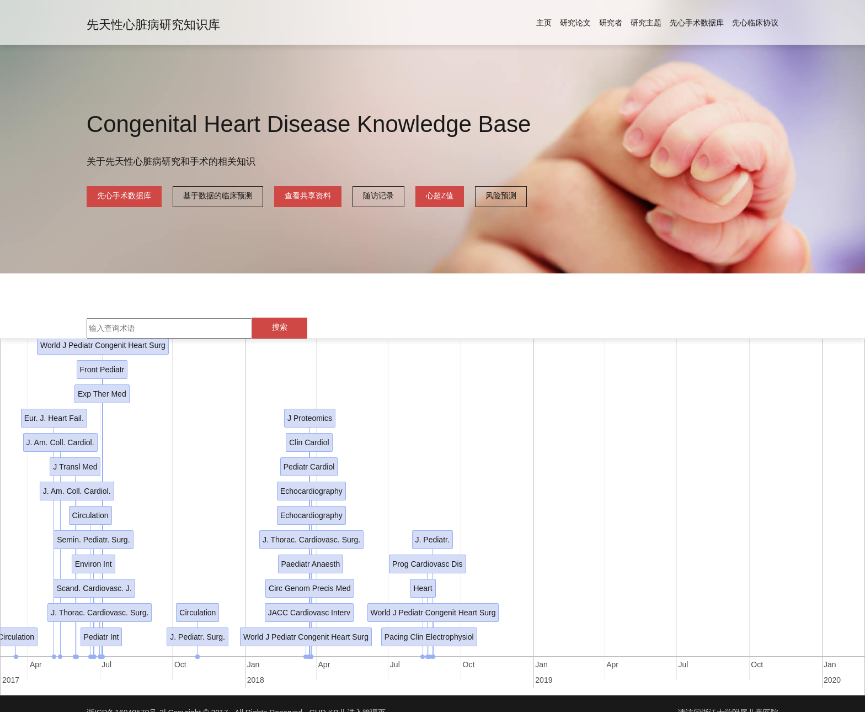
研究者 (610, 22)
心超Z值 (440, 195)
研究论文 (575, 22)
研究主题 (646, 22)
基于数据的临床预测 (218, 195)
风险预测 (500, 195)
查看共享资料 (308, 195)
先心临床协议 (755, 22)
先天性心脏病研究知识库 (153, 24)
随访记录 (378, 195)
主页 (544, 22)
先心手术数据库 (697, 22)
